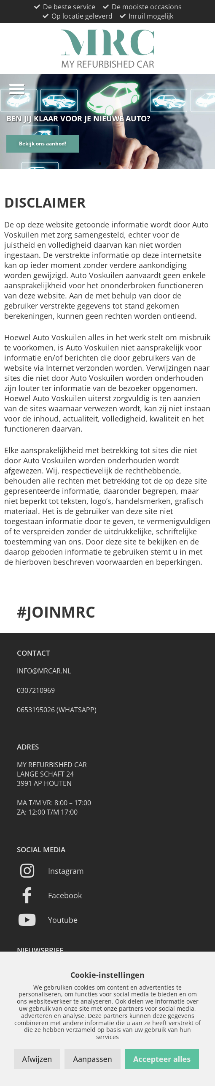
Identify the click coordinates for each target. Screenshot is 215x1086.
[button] (16, 88)
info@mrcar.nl (44, 671)
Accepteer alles (162, 1059)
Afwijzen (37, 1059)
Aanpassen (92, 1059)
